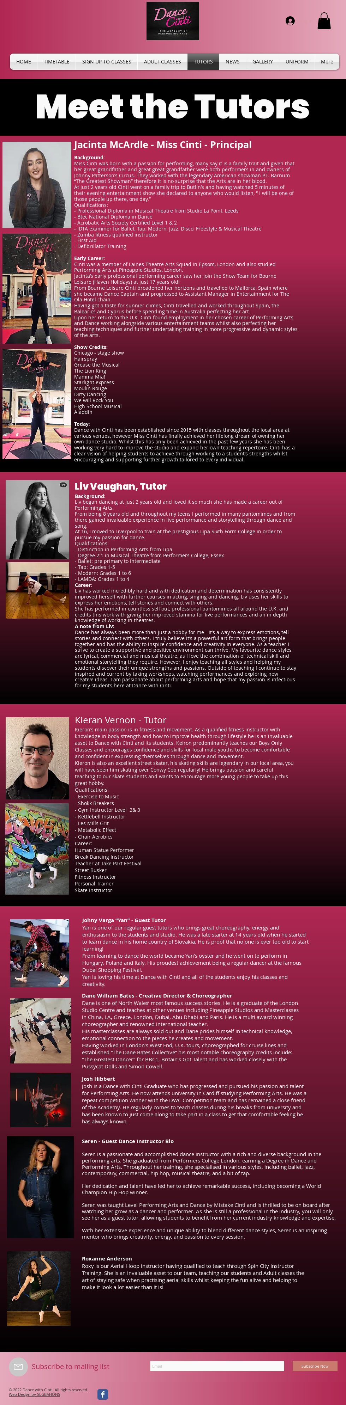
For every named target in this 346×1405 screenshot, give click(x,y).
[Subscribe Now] (315, 1366)
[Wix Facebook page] (102, 1394)
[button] (324, 20)
